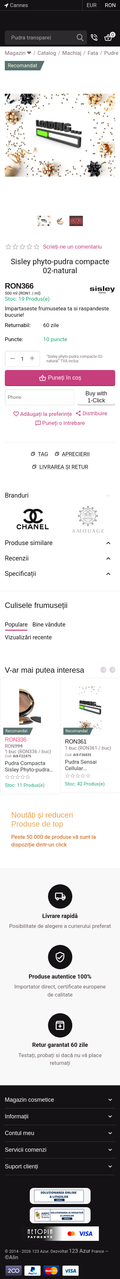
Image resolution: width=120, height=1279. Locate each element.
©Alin (11, 1257)
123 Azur (80, 1251)
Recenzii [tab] (58, 558)
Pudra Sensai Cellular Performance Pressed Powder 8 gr (90, 765)
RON (110, 5)
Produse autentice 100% (59, 976)
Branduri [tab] (58, 495)
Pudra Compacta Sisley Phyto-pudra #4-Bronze (27, 766)
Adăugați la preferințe (42, 414)
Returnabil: (18, 325)
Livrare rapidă (60, 916)
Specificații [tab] (58, 573)
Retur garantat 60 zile (60, 1044)
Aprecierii (76, 454)
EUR (92, 5)
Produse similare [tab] (58, 543)
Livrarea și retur (63, 467)
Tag (43, 454)
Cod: (8, 756)
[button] (91, 413)
